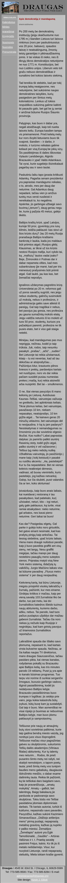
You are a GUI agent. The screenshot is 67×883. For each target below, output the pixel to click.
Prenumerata (9, 51)
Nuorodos (7, 47)
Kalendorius (8, 22)
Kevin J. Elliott (40, 879)
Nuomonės (8, 42)
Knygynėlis (8, 36)
